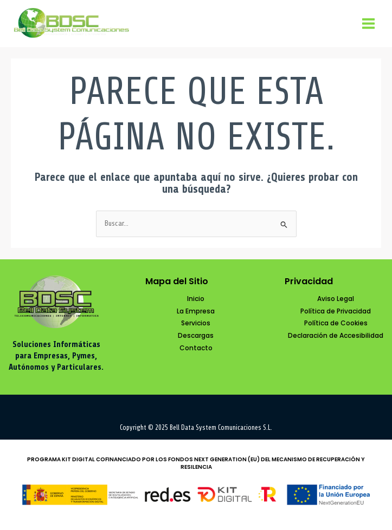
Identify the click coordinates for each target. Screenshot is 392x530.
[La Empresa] (196, 311)
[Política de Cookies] (336, 323)
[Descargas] (196, 336)
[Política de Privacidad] (335, 311)
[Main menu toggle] (369, 24)
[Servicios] (195, 323)
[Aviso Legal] (335, 299)
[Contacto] (196, 348)
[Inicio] (195, 299)
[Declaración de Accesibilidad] (335, 336)
